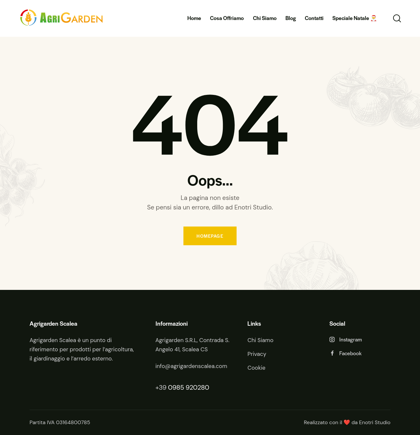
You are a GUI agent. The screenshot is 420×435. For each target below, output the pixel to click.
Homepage (210, 236)
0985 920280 (188, 387)
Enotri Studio (374, 422)
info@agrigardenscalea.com (191, 366)
